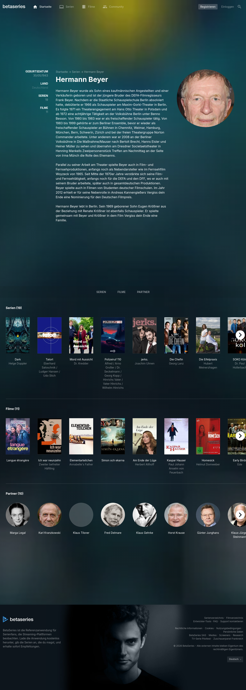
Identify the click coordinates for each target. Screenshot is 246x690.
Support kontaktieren (231, 621)
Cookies (209, 628)
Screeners (224, 635)
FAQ (215, 621)
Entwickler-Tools (202, 621)
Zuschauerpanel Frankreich (228, 638)
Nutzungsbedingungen (228, 628)
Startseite (62, 71)
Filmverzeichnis (234, 617)
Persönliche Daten (233, 631)
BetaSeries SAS (197, 635)
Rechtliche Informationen (188, 628)
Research (238, 635)
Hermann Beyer (94, 71)
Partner (143, 292)
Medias (213, 635)
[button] (18, 521)
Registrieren (207, 6)
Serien (76, 71)
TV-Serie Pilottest (201, 638)
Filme (122, 292)
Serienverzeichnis (214, 617)
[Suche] (239, 7)
